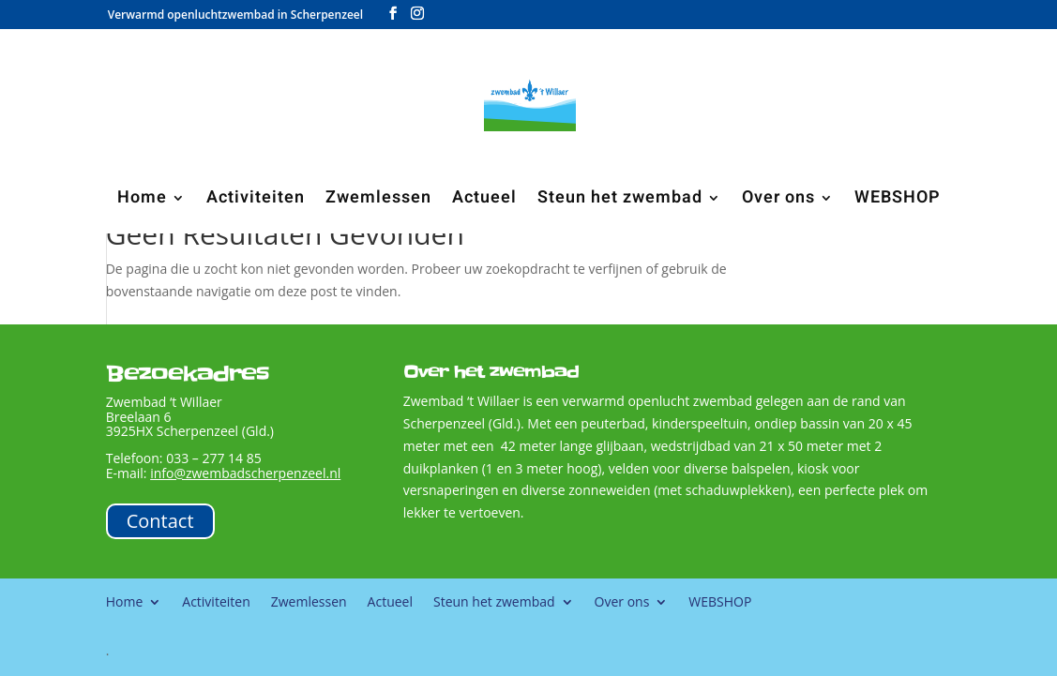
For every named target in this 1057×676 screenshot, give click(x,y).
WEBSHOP (897, 200)
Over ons (778, 200)
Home (142, 200)
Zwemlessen (378, 200)
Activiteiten (255, 200)
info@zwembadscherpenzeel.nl (245, 473)
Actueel (484, 200)
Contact (160, 520)
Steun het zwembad (619, 200)
